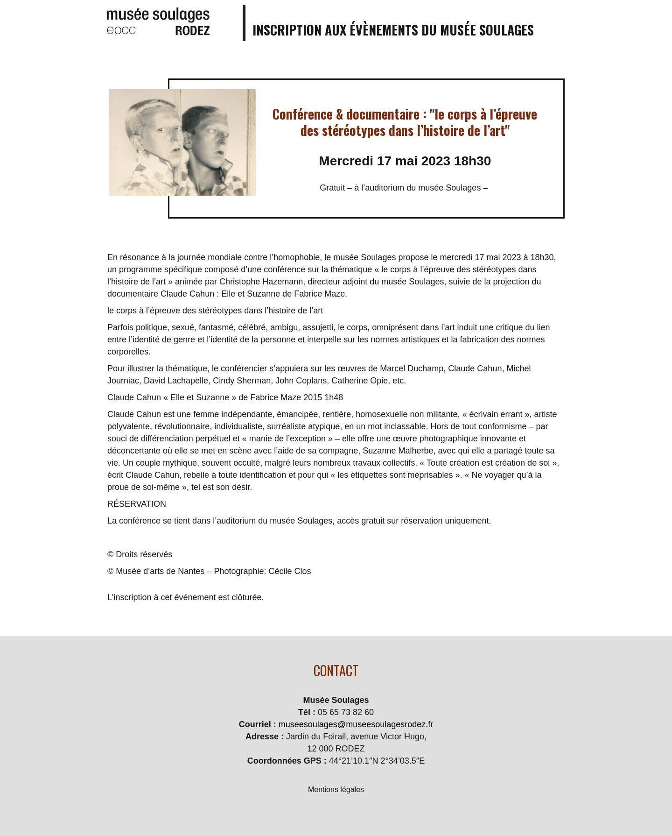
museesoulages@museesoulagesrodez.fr (356, 724)
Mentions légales (336, 789)
